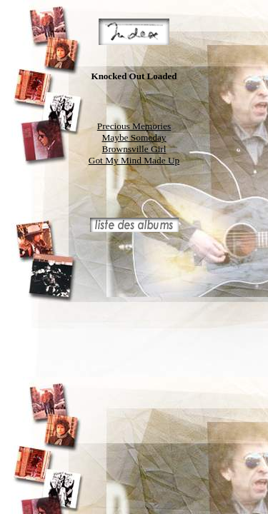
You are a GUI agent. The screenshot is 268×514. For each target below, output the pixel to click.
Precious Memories (134, 126)
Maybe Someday (134, 137)
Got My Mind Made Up (134, 160)
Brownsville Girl (134, 148)
